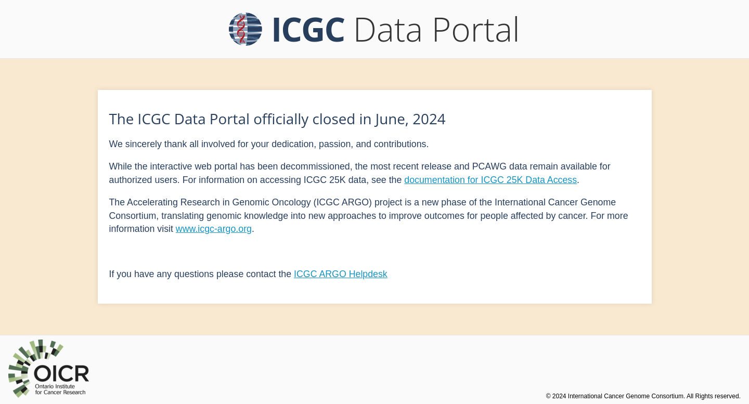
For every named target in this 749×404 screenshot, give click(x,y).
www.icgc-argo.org (214, 229)
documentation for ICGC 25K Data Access (490, 180)
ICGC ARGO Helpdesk (341, 274)
